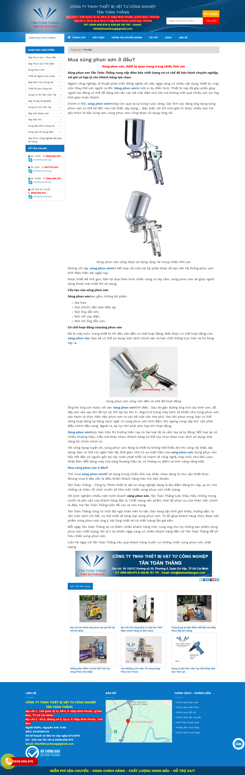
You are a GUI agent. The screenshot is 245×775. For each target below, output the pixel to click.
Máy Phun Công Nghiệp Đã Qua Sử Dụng (46, 139)
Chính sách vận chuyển (188, 717)
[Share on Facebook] (204, 579)
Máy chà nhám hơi (46, 113)
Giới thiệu (98, 37)
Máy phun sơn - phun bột (46, 57)
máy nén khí (46, 120)
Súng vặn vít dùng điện (46, 132)
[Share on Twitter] (207, 579)
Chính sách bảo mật (187, 702)
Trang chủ (76, 37)
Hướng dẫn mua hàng (187, 727)
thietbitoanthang (39, 159)
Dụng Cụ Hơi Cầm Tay (46, 107)
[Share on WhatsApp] (200, 579)
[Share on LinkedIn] (217, 579)
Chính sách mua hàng (187, 732)
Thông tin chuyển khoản (126, 37)
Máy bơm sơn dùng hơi (46, 82)
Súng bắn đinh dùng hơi (46, 126)
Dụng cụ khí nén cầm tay (46, 95)
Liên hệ (183, 37)
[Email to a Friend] (211, 579)
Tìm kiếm (211, 20)
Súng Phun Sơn (46, 70)
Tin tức (153, 37)
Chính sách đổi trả (186, 712)
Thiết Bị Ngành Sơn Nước (46, 76)
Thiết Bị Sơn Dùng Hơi (46, 89)
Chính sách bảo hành (187, 707)
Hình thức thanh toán (187, 722)
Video (168, 37)
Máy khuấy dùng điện (46, 101)
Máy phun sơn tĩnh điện (46, 64)
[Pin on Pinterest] (214, 579)
